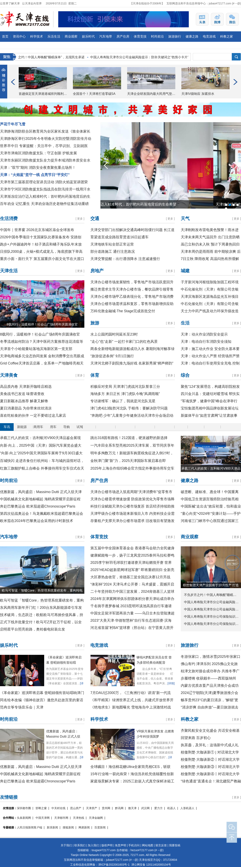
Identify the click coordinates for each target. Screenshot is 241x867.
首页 (5, 36)
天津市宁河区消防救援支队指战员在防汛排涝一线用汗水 (45, 189)
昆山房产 (75, 808)
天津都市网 (61, 817)
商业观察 (71, 36)
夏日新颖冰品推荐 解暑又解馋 (24, 401)
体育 (94, 375)
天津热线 (78, 817)
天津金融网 (96, 817)
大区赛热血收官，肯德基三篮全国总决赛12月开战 (130, 577)
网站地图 (147, 845)
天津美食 (9, 375)
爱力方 (158, 808)
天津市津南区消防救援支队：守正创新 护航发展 (38, 153)
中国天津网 (43, 817)
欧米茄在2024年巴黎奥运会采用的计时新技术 (36, 521)
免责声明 (120, 845)
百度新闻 (100, 827)
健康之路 (192, 36)
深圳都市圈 (24, 808)
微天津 (132, 808)
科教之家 (226, 36)
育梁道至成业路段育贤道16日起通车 (119, 237)
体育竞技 (140, 36)
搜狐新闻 (68, 827)
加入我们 (93, 845)
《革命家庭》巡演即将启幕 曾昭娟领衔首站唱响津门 (42, 693)
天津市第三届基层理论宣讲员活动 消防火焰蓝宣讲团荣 (44, 182)
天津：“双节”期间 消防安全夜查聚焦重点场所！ (38, 168)
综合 (185, 375)
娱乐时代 (88, 36)
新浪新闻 (52, 827)
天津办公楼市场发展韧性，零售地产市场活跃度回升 (132, 282)
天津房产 (91, 808)
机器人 (171, 808)
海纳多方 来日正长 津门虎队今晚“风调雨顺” (125, 394)
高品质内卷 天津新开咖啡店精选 (26, 387)
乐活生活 (53, 36)
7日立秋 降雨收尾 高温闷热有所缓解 (210, 259)
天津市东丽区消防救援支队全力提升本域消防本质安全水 (45, 160)
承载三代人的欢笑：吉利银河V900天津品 (210, 468)
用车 (53, 427)
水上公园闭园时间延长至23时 (114, 334)
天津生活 (9, 270)
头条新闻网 (24, 817)
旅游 (94, 323)
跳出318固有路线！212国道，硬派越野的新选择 (128, 438)
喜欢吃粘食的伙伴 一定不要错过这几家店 (33, 416)
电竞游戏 (209, 36)
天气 (185, 218)
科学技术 (36, 36)
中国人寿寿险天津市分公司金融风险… (211, 602)
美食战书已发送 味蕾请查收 (22, 394)
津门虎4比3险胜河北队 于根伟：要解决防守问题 (129, 408)
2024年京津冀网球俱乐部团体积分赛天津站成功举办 (132, 599)
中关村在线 (58, 808)
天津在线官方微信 (232, 19)
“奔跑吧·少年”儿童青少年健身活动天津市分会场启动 (131, 416)
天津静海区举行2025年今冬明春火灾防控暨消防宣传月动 (45, 139)
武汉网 (145, 808)
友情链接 (9, 797)
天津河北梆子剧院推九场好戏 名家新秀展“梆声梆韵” (131, 363)
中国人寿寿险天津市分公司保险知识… (211, 616)
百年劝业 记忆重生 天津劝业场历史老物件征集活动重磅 (44, 204)
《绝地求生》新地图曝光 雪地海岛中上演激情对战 (130, 707)
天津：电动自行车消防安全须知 (206, 342)
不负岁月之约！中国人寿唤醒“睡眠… (210, 595)
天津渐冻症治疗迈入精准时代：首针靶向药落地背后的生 (45, 196)
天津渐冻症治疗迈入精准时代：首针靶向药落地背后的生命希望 (153, 204)
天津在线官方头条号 (202, 19)
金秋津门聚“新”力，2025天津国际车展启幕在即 (128, 461)
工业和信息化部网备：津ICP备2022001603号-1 (100, 864)
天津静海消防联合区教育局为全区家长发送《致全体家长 (45, 131)
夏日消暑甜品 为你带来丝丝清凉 (26, 408)
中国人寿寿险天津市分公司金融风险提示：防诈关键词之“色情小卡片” (140, 57)
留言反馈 (161, 845)
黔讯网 (119, 808)
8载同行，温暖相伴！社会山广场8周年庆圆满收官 (42, 324)
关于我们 (66, 845)
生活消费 (9, 218)
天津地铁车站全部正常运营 (112, 244)
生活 (185, 323)
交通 (94, 218)
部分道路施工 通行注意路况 (112, 252)
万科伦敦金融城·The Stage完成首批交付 (122, 311)
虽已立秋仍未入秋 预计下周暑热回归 (210, 244)
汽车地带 (105, 36)
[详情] (171, 683)
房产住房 (122, 36)
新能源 (22, 427)
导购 (66, 427)
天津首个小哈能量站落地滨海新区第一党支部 (36, 349)
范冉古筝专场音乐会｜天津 (21, 707)
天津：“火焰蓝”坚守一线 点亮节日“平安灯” (35, 175)
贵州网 (106, 808)
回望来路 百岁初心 (196, 738)
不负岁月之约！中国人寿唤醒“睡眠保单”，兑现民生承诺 (45, 57)
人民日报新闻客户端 (29, 827)
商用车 (38, 427)
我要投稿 (174, 845)
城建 (185, 270)
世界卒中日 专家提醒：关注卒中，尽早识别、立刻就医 (44, 146)
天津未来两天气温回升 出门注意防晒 (210, 237)
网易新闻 (84, 827)
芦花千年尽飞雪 (12, 124)
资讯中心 (19, 36)
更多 (80, 218)
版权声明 (107, 845)
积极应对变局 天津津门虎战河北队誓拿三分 (125, 387)
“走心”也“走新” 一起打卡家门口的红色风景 (124, 342)
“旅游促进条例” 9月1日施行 (112, 356)
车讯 (7, 427)
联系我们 (80, 845)
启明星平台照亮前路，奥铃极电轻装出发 (32, 629)
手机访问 (134, 845)
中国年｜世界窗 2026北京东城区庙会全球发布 (37, 230)
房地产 (97, 270)
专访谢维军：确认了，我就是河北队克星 (122, 401)
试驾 (80, 427)
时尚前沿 (157, 36)
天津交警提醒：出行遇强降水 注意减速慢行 (125, 259)
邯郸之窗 (41, 808)
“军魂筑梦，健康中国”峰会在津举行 (209, 401)
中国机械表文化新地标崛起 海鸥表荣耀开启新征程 (40, 499)
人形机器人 (187, 808)
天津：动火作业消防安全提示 (204, 334)
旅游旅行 (174, 36)
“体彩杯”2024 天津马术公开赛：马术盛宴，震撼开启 (132, 584)
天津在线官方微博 (217, 19)
